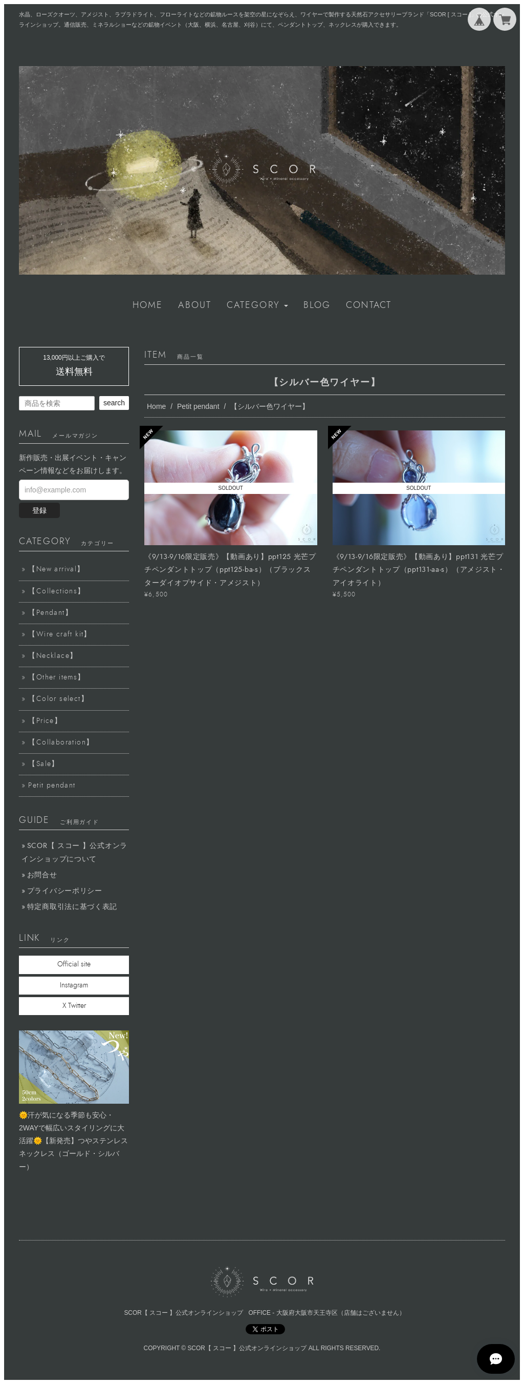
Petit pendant (198, 406)
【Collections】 (56, 591)
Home (156, 406)
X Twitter (74, 1005)
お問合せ (42, 875)
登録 (39, 510)
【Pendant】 (50, 612)
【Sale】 (43, 764)
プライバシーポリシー (64, 891)
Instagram (74, 985)
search (114, 403)
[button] (257, 305)
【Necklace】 (52, 655)
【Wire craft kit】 (59, 634)
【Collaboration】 (61, 742)
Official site (74, 964)
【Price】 (45, 721)
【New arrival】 (56, 569)
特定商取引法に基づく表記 (72, 907)
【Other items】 (56, 677)
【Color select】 (58, 699)
